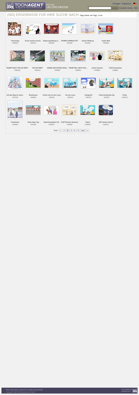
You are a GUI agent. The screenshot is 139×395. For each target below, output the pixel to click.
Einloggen (116, 4)
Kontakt (30, 390)
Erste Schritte (38, 390)
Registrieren (126, 4)
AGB (7, 390)
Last (83, 130)
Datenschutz (14, 390)
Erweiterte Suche (126, 8)
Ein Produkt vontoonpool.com (127, 390)
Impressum (23, 390)
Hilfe (136, 8)
